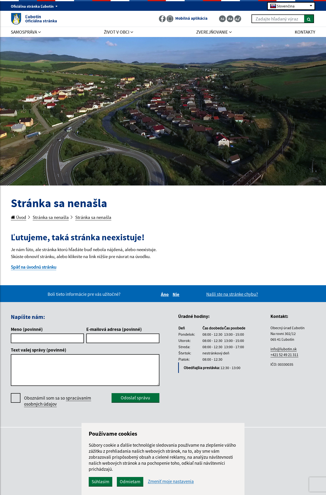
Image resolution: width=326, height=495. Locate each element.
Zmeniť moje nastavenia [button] (171, 481)
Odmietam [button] (130, 481)
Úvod (18, 217)
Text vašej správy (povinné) (38, 350)
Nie (177, 294)
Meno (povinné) (27, 329)
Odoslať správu (135, 398)
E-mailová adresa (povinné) (114, 329)
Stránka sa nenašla (51, 217)
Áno (165, 294)
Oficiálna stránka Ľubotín (34, 6)
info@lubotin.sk (283, 348)
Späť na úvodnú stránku (33, 267)
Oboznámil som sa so (57, 401)
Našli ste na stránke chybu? (232, 294)
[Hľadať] (309, 18)
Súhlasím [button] (100, 481)
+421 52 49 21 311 (284, 354)
